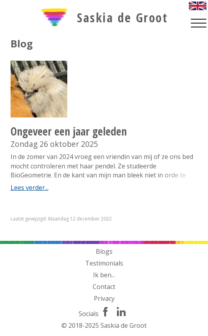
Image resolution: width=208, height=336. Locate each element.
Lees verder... (29, 187)
